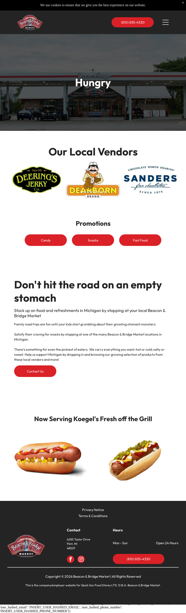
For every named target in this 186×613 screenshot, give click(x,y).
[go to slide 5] (95, 192)
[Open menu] (165, 14)
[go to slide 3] (88, 192)
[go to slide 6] (98, 192)
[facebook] (70, 560)
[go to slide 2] (84, 192)
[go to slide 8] (105, 192)
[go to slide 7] (101, 192)
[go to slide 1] (81, 192)
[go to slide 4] (91, 192)
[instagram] (81, 560)
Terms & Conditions (93, 516)
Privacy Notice (93, 510)
